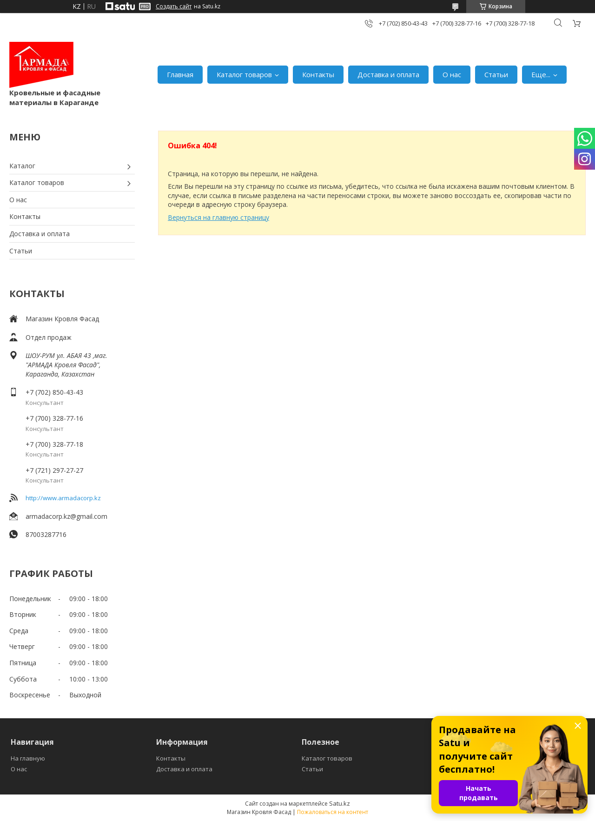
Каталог (22, 165)
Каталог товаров (244, 74)
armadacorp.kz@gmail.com (66, 516)
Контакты (318, 74)
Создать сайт (174, 6)
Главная (180, 74)
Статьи (496, 74)
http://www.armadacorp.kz (63, 498)
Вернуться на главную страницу (218, 217)
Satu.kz (339, 803)
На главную (28, 758)
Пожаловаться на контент (332, 812)
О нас (452, 74)
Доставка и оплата (388, 74)
